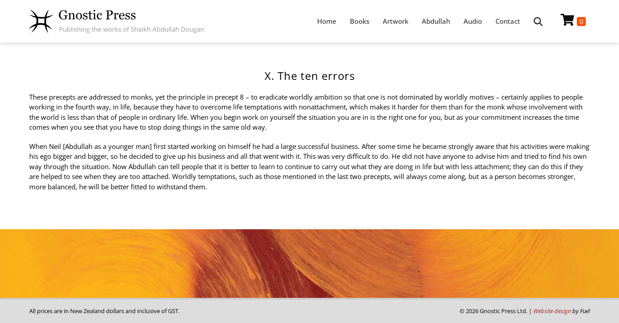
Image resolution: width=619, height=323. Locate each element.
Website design (552, 311)
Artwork (395, 21)
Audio (473, 21)
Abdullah (436, 21)
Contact (507, 21)
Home (326, 21)
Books (359, 21)
